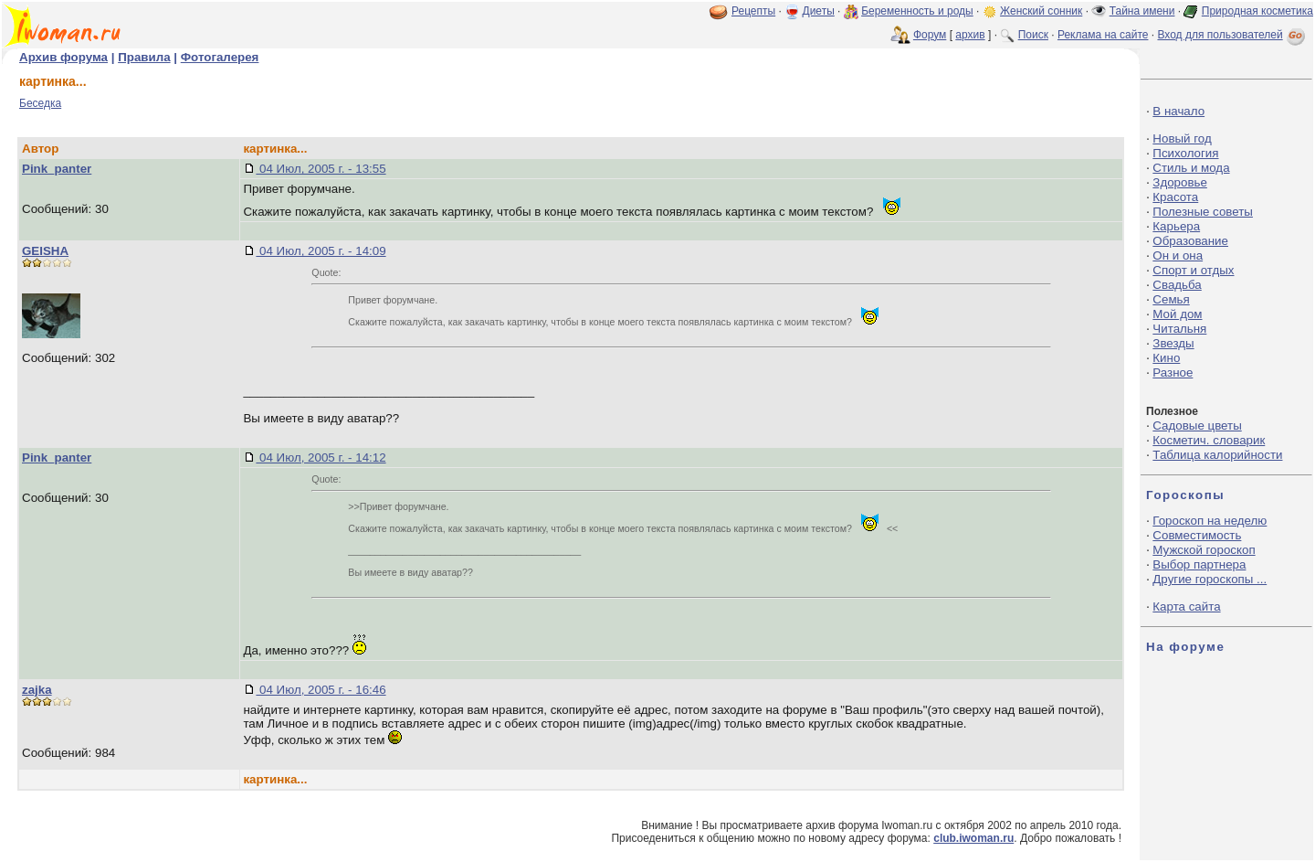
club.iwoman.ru (973, 838)
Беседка (40, 103)
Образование (1190, 241)
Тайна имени (1142, 11)
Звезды (1173, 343)
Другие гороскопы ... (1209, 579)
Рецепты (753, 11)
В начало (1178, 111)
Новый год (1181, 138)
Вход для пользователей (1233, 34)
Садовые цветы (1196, 425)
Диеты (819, 11)
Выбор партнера (1199, 564)
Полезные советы (1202, 211)
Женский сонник (1041, 11)
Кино (1166, 358)
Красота (1175, 197)
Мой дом (1177, 314)
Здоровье (1179, 182)
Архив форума (63, 57)
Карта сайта (1186, 606)
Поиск (1033, 34)
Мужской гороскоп (1203, 550)
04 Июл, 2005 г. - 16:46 (320, 690)
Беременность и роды (917, 11)
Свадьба (1176, 285)
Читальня (1179, 328)
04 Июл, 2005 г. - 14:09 (320, 251)
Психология (1185, 153)
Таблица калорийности (1217, 455)
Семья (1170, 299)
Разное (1172, 372)
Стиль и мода (1190, 168)
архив (969, 34)
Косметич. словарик (1208, 440)
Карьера (1176, 226)
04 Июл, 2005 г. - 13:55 (320, 169)
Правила (144, 57)
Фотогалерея (220, 57)
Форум (929, 34)
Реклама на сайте (1103, 34)
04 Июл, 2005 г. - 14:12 (320, 457)
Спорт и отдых (1193, 270)
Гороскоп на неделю (1209, 520)
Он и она (1177, 255)
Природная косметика (1257, 11)
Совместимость (1196, 535)
